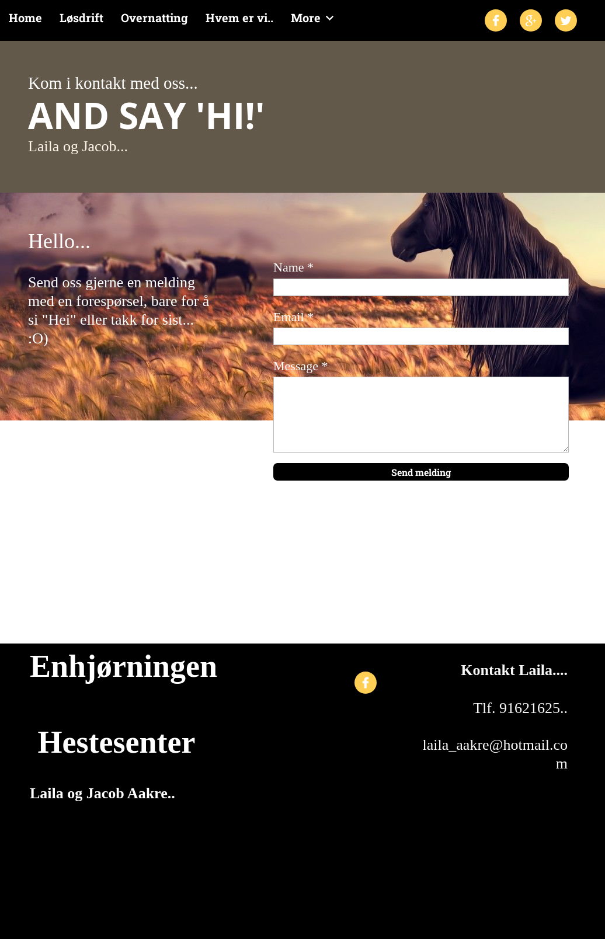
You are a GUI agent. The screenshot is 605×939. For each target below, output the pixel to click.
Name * (293, 267)
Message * (300, 366)
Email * (293, 316)
